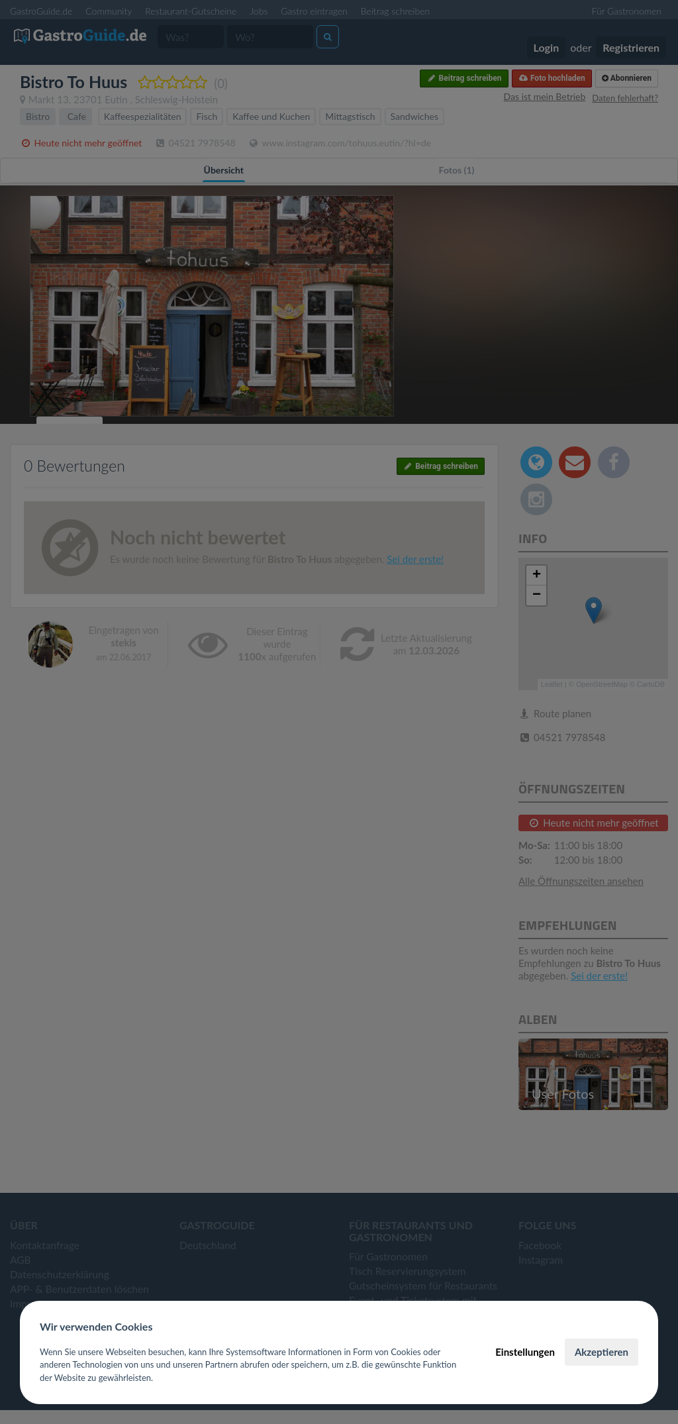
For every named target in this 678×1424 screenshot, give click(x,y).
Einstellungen (525, 1352)
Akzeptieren (601, 1352)
